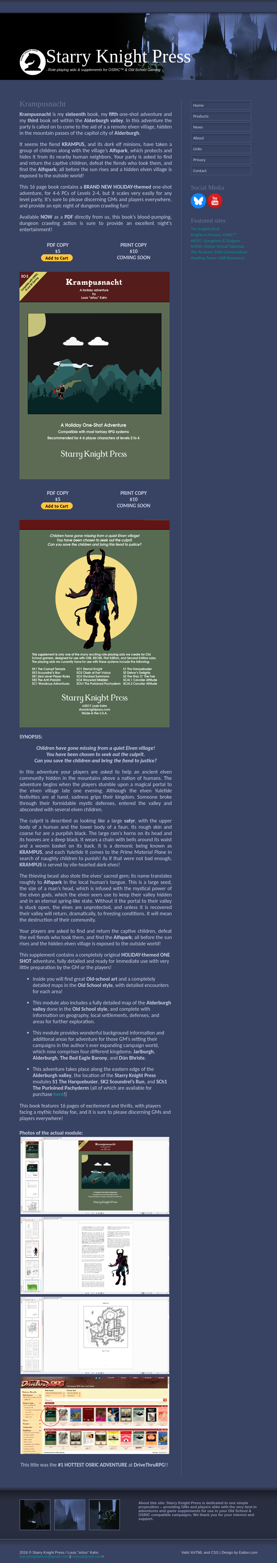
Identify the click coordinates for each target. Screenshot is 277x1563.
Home (198, 105)
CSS (214, 1552)
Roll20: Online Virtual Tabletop (217, 246)
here (58, 1094)
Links (197, 148)
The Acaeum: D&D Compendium (219, 251)
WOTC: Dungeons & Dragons (215, 240)
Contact (200, 170)
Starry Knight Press (118, 56)
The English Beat (205, 228)
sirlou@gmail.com (87, 1556)
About (198, 137)
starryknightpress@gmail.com (44, 1556)
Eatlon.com (248, 1552)
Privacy (199, 159)
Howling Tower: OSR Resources (218, 257)
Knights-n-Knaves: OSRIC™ (213, 234)
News (198, 127)
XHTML (196, 1552)
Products (201, 116)
